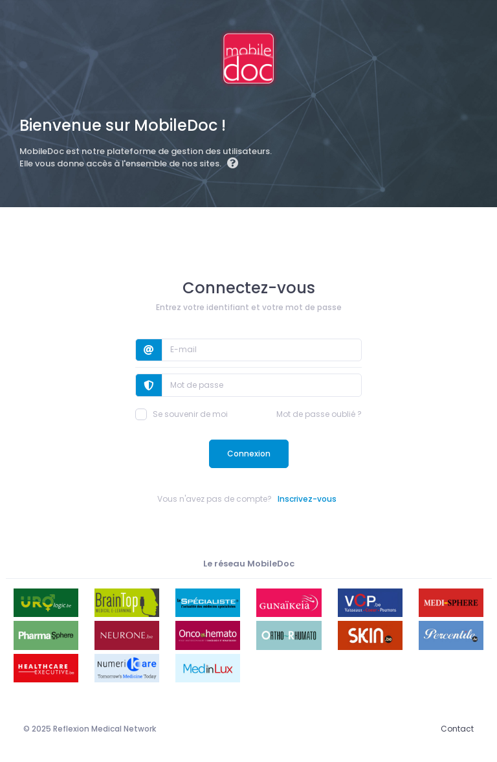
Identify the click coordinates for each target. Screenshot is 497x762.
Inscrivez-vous (307, 498)
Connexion (249, 453)
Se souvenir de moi (181, 414)
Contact (457, 728)
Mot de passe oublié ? (319, 414)
